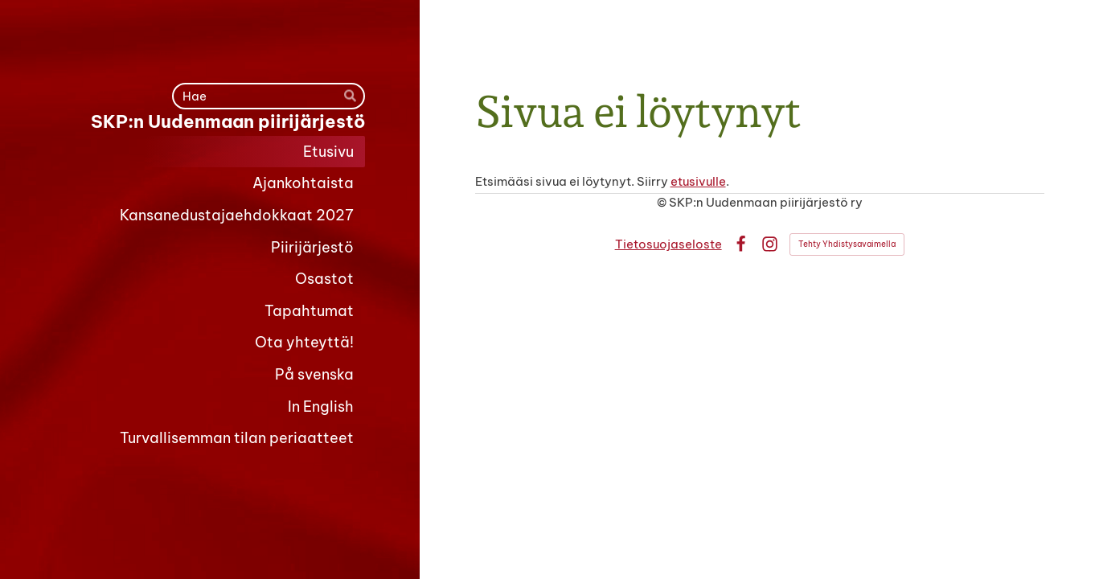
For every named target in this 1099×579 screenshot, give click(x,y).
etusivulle (698, 181)
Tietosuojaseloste (668, 244)
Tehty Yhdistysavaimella (847, 244)
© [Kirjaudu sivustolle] (663, 202)
